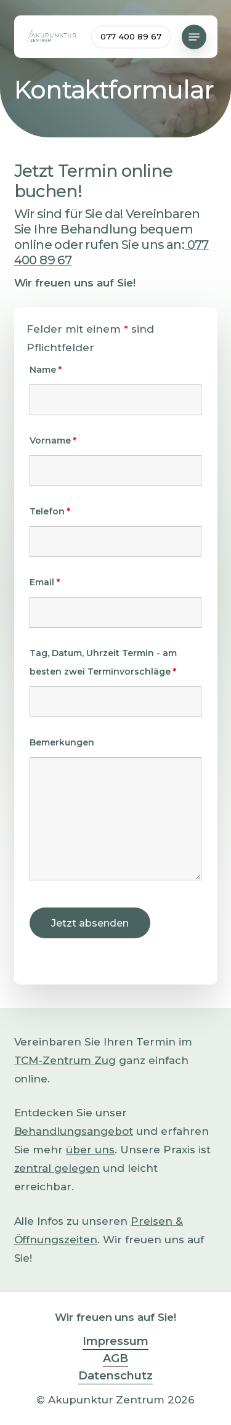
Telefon (50, 511)
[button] (194, 37)
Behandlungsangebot (74, 1131)
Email (45, 582)
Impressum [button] (115, 1341)
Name (46, 369)
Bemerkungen (62, 742)
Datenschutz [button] (115, 1375)
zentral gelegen (57, 1168)
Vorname (53, 440)
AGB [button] (115, 1358)
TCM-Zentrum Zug (65, 1060)
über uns (90, 1149)
